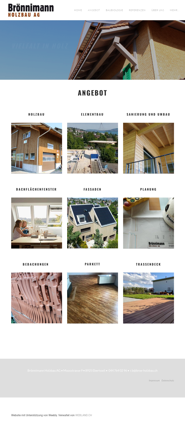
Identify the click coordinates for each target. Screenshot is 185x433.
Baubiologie (114, 10)
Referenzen (137, 10)
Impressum (154, 380)
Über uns (157, 10)
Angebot (94, 10)
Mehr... (175, 10)
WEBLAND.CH (83, 415)
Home (78, 10)
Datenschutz (168, 380)
